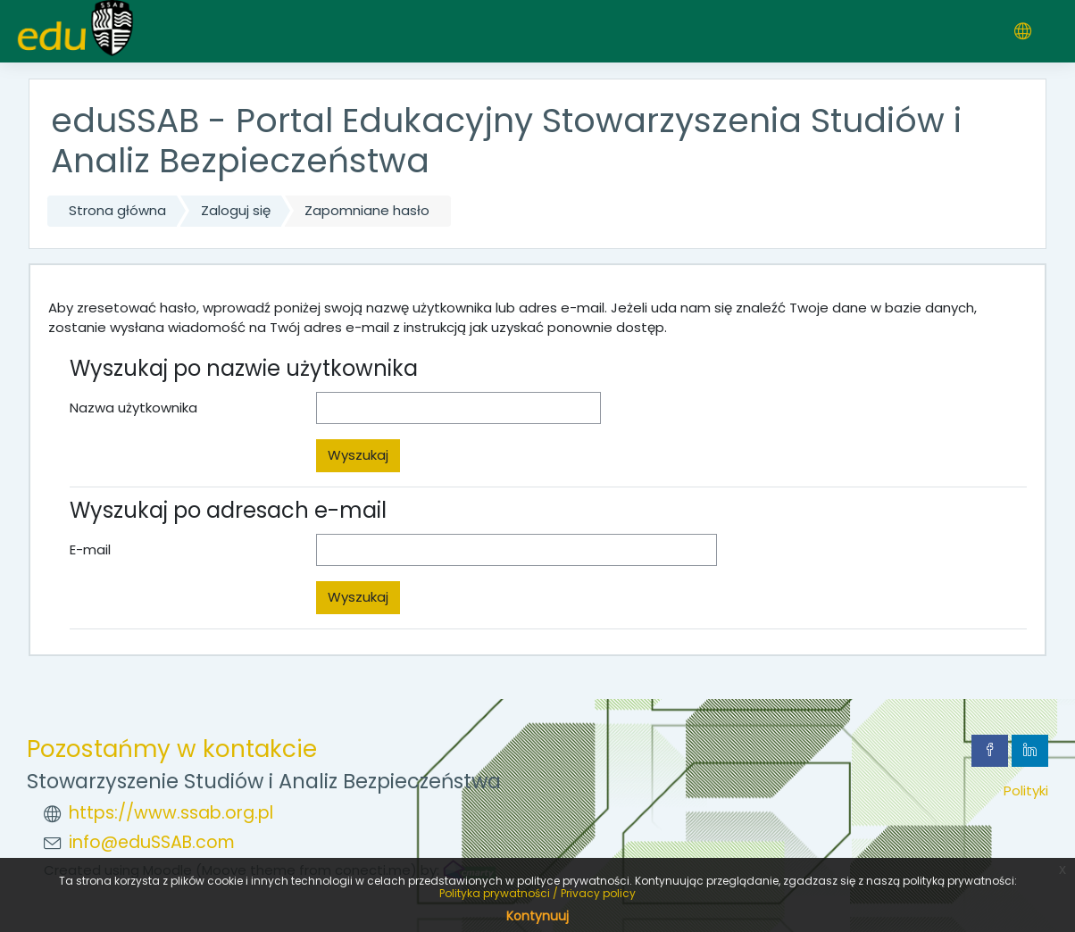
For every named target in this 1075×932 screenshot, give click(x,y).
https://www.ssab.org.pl (171, 813)
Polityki (1026, 790)
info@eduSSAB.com (152, 842)
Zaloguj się (236, 210)
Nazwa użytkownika (133, 407)
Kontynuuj (537, 916)
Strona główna (117, 210)
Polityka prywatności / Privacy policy (537, 893)
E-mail (90, 549)
